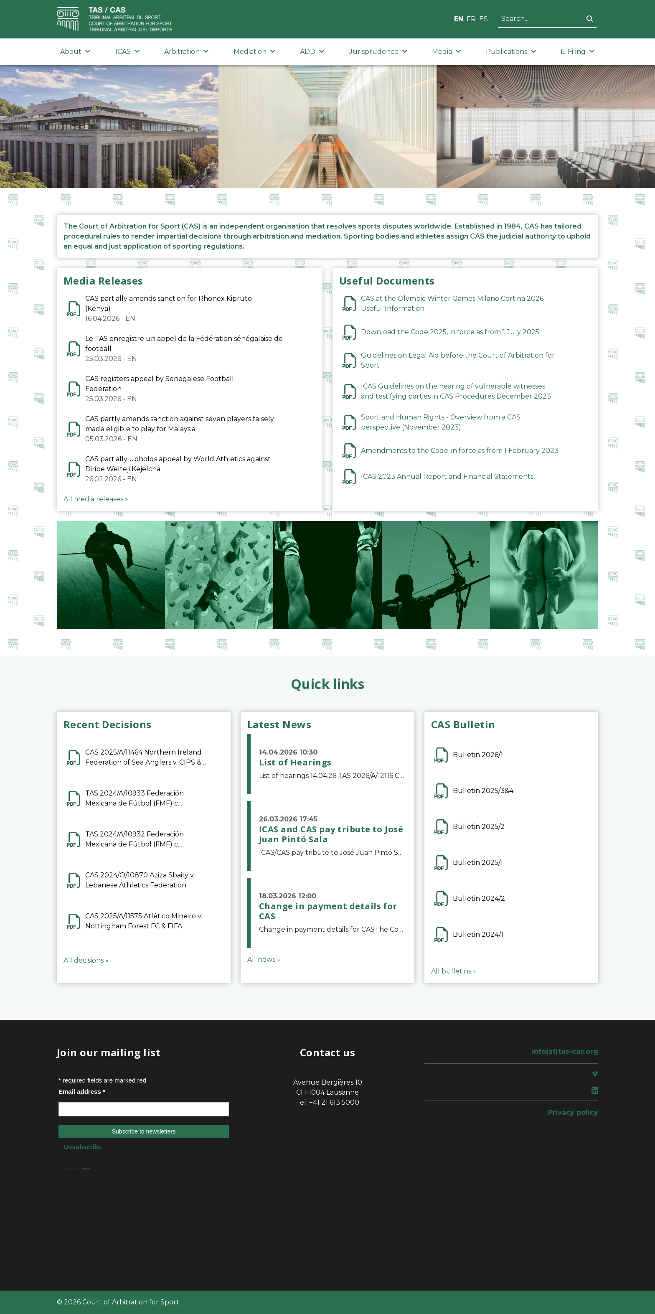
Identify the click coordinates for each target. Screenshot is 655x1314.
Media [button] (446, 52)
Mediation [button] (255, 52)
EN (458, 19)
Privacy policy (573, 1112)
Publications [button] (511, 52)
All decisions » (86, 960)
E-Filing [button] (578, 52)
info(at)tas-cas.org (565, 1051)
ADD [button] (312, 52)
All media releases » (95, 499)
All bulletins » (453, 971)
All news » (263, 959)
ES (483, 19)
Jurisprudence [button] (378, 52)
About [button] (75, 52)
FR (471, 19)
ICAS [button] (127, 52)
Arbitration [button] (186, 52)
